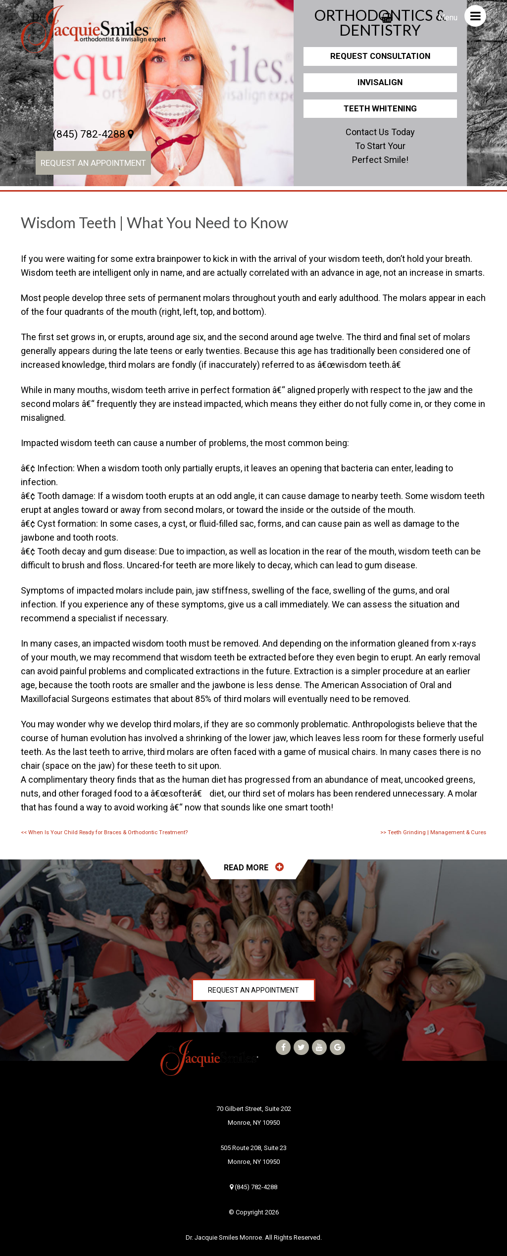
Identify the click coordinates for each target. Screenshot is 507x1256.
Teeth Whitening (380, 108)
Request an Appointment (93, 163)
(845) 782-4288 (93, 134)
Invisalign (380, 82)
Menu (462, 16)
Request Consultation (380, 56)
